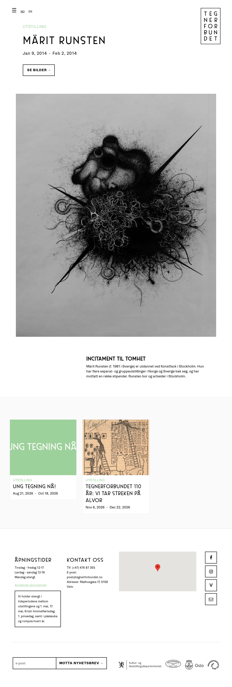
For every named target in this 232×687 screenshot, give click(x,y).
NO (23, 11)
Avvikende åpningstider (31, 585)
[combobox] (23, 11)
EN (30, 11)
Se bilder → (39, 70)
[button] (23, 11)
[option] (30, 11)
